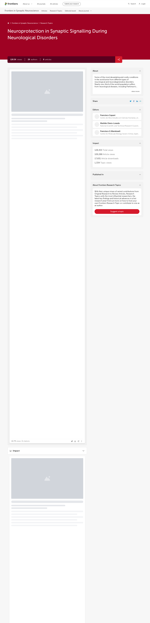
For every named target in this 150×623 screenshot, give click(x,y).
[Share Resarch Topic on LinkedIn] (137, 101)
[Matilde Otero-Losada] (117, 124)
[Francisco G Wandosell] (117, 132)
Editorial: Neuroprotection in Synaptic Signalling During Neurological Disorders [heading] (43, 82)
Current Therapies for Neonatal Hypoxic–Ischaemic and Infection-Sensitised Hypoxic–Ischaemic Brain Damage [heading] (28, 473)
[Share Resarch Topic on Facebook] (134, 101)
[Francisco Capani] (117, 116)
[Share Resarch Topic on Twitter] (130, 101)
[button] (32, 59)
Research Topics (46, 23)
